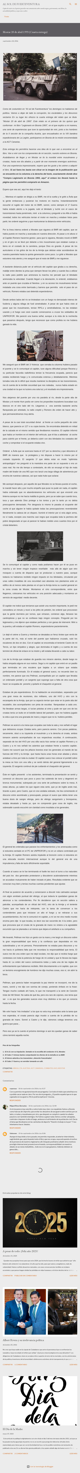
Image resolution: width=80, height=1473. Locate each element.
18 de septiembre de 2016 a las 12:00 (42, 1106)
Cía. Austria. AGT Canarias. (31, 1068)
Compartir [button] (8, 1072)
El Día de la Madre (13, 1429)
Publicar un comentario (26, 1276)
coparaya (13, 1088)
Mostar (61, 1068)
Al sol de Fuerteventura (21, 4)
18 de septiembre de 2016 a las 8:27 (31, 1088)
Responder (15, 1100)
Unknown (13, 1133)
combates (48, 1068)
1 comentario (21, 1365)
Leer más (73, 1276)
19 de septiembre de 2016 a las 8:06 (32, 1133)
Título (6, 16)
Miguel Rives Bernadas (18, 1106)
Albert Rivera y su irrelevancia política (23, 1340)
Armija (16, 1068)
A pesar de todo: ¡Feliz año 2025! (20, 1251)
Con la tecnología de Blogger (40, 1466)
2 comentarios (21, 1453)
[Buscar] (70, 4)
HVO (55, 1068)
